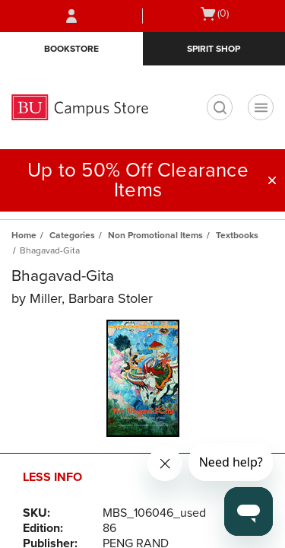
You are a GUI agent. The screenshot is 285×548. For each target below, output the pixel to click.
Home (23, 235)
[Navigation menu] (261, 107)
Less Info (52, 477)
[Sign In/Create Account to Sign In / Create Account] (71, 16)
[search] (220, 107)
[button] (272, 180)
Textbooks (237, 235)
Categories (72, 235)
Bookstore (71, 48)
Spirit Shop (213, 48)
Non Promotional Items (155, 235)
